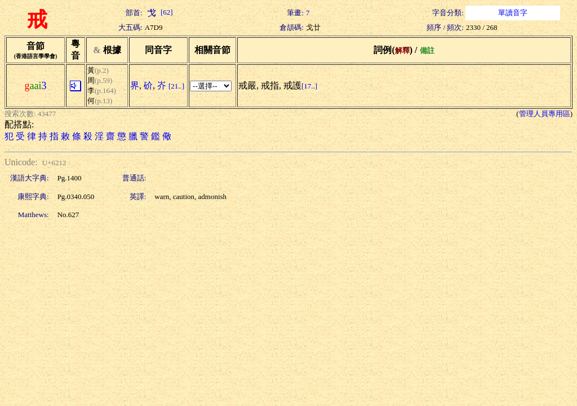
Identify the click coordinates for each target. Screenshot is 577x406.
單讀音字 (512, 12)
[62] (159, 12)
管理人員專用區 (544, 113)
